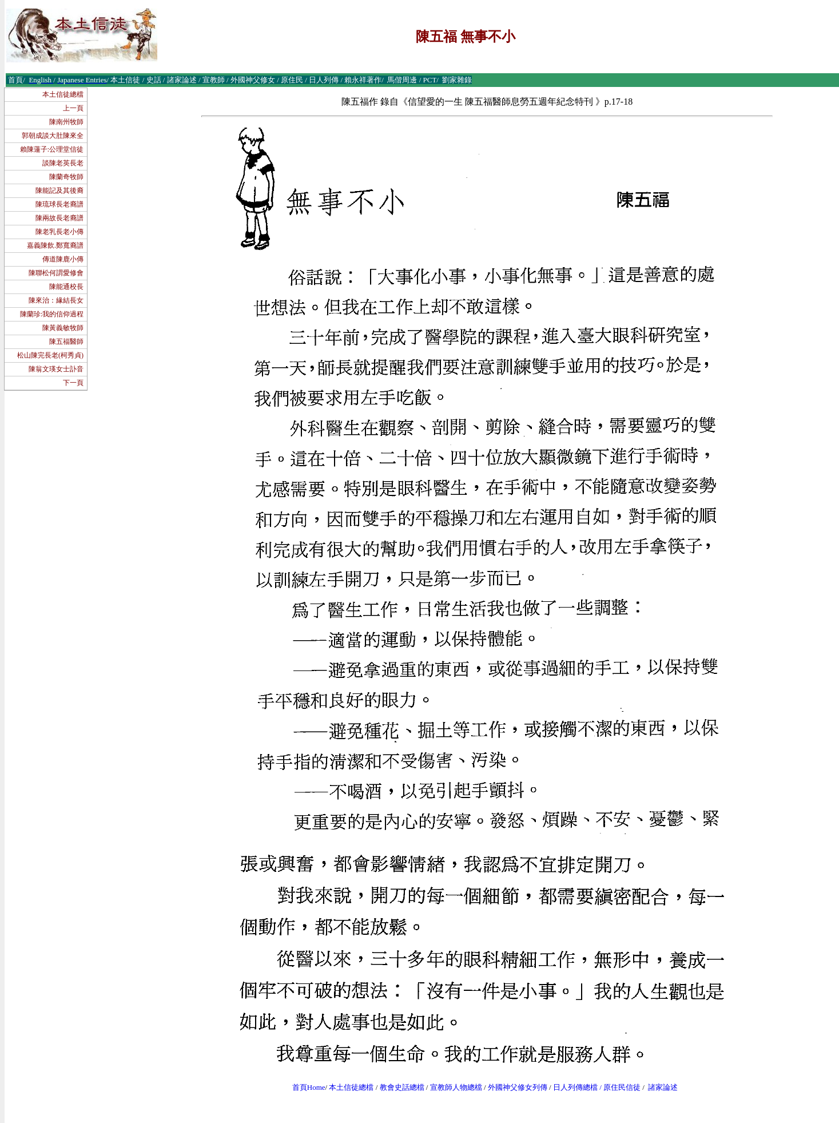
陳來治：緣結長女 (56, 300)
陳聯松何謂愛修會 (56, 273)
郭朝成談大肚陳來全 (52, 136)
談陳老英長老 (62, 163)
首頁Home (308, 1087)
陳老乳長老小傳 (59, 232)
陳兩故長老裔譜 (59, 218)
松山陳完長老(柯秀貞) (50, 355)
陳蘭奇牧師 (66, 177)
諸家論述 (663, 1087)
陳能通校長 (66, 287)
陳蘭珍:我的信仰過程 (51, 314)
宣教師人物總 (452, 1087)
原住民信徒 (622, 1087)
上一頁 (73, 108)
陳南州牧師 (66, 122)
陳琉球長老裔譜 (59, 204)
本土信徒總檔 (62, 94)
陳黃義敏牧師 (62, 328)
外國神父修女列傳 (517, 1087)
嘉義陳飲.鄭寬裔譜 (55, 245)
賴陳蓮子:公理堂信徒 (51, 149)
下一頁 (73, 383)
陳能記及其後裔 (59, 190)
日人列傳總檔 (575, 1087)
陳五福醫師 (66, 342)
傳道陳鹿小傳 (62, 259)
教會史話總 (398, 1087)
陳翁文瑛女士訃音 (56, 369)
